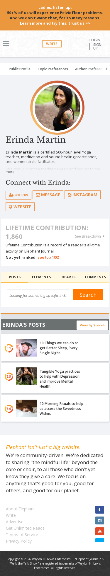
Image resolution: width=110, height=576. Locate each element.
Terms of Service (22, 534)
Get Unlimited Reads (25, 528)
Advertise (14, 521)
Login (94, 40)
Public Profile (20, 69)
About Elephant (20, 509)
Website (20, 206)
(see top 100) (47, 257)
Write (51, 43)
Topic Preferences (53, 69)
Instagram (82, 194)
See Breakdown (89, 236)
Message (48, 194)
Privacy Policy (19, 541)
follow (18, 195)
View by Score (92, 325)
